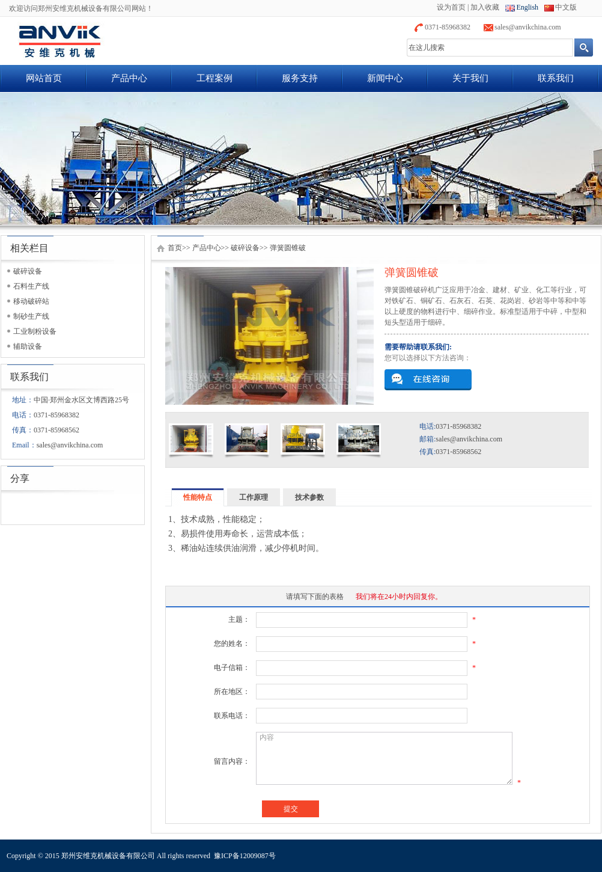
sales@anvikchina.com (527, 27)
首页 (175, 248)
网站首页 (44, 78)
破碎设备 (27, 271)
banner (301, 159)
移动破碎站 (31, 301)
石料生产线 (31, 286)
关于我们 (470, 78)
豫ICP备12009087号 (245, 856)
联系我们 (556, 78)
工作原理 (253, 497)
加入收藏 (484, 7)
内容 (384, 758)
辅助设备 (27, 346)
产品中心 (129, 78)
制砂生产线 (31, 316)
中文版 (566, 7)
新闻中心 (385, 78)
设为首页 (451, 7)
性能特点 (197, 497)
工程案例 (214, 78)
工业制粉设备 (34, 331)
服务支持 (300, 78)
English (527, 7)
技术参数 (309, 497)
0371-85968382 (447, 27)
